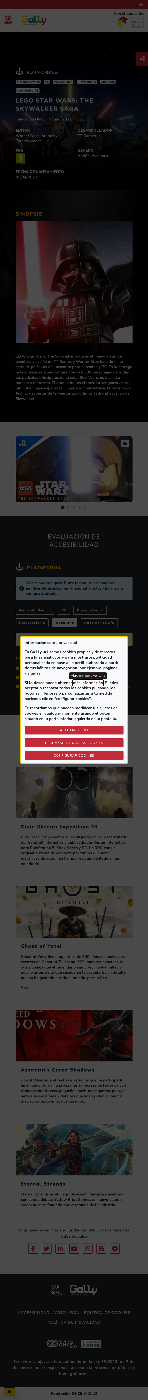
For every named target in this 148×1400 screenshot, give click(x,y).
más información (88, 682)
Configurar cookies (89, 755)
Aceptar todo (74, 730)
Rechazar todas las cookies (74, 743)
